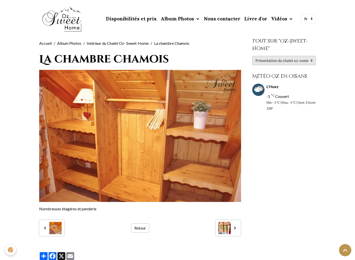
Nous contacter (222, 19)
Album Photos (178, 19)
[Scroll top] (345, 250)
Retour (140, 228)
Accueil (45, 43)
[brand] (63, 18)
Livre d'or (255, 19)
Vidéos (279, 19)
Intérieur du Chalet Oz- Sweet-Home (118, 43)
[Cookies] (10, 249)
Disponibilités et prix (131, 19)
